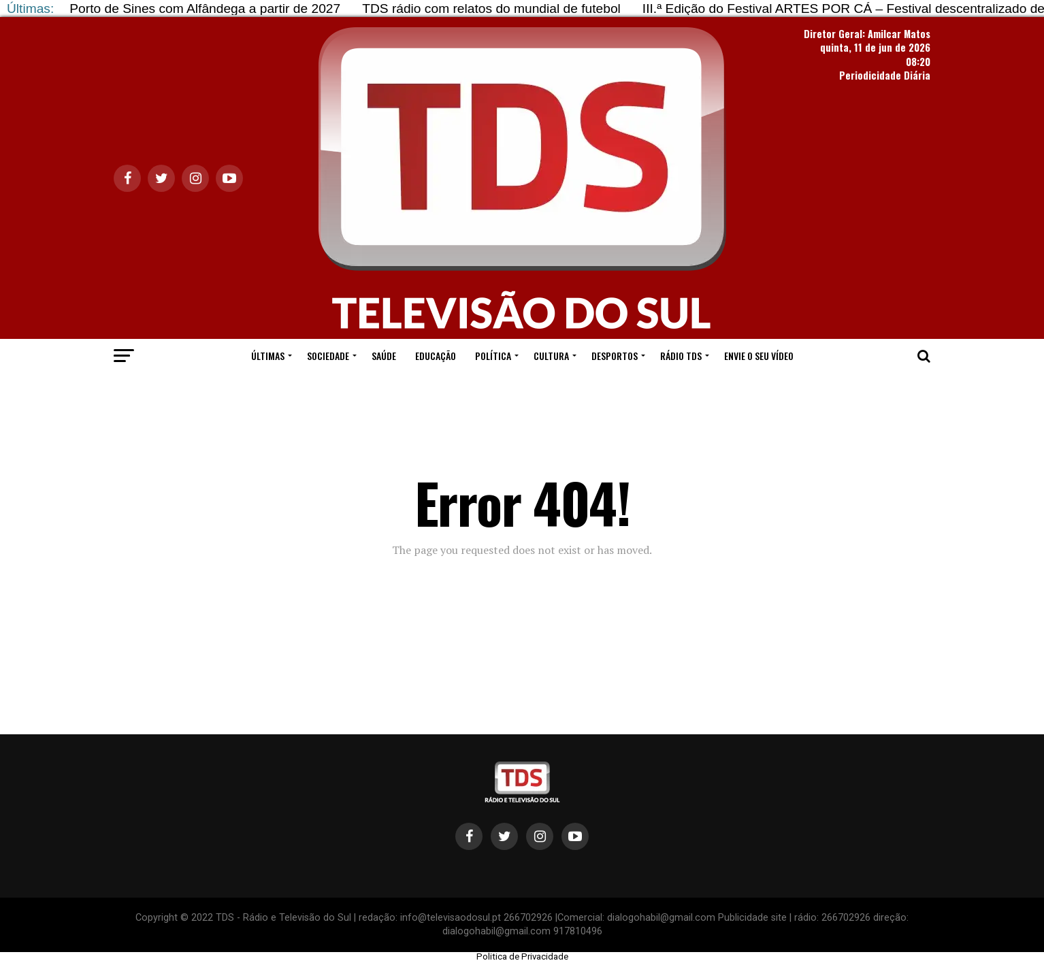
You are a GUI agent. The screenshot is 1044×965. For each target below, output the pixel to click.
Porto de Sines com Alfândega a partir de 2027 (204, 8)
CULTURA (551, 355)
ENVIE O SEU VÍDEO (759, 355)
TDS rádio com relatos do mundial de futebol (491, 8)
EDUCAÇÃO (435, 355)
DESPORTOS (614, 355)
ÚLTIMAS (267, 355)
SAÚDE (384, 355)
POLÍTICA (493, 355)
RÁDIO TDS (681, 355)
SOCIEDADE (328, 355)
